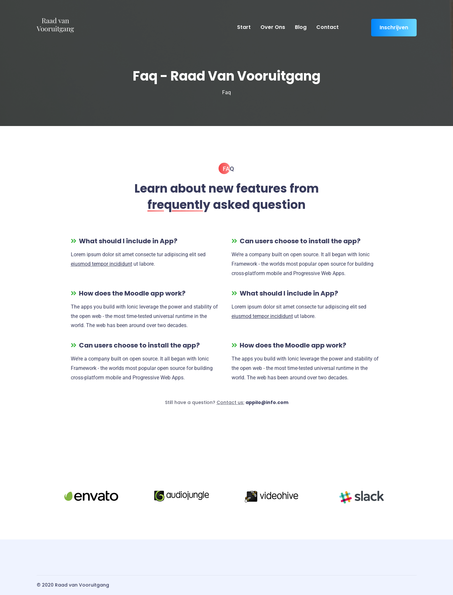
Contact (327, 27)
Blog (301, 27)
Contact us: (230, 402)
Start (244, 27)
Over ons (272, 27)
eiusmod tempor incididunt (101, 264)
